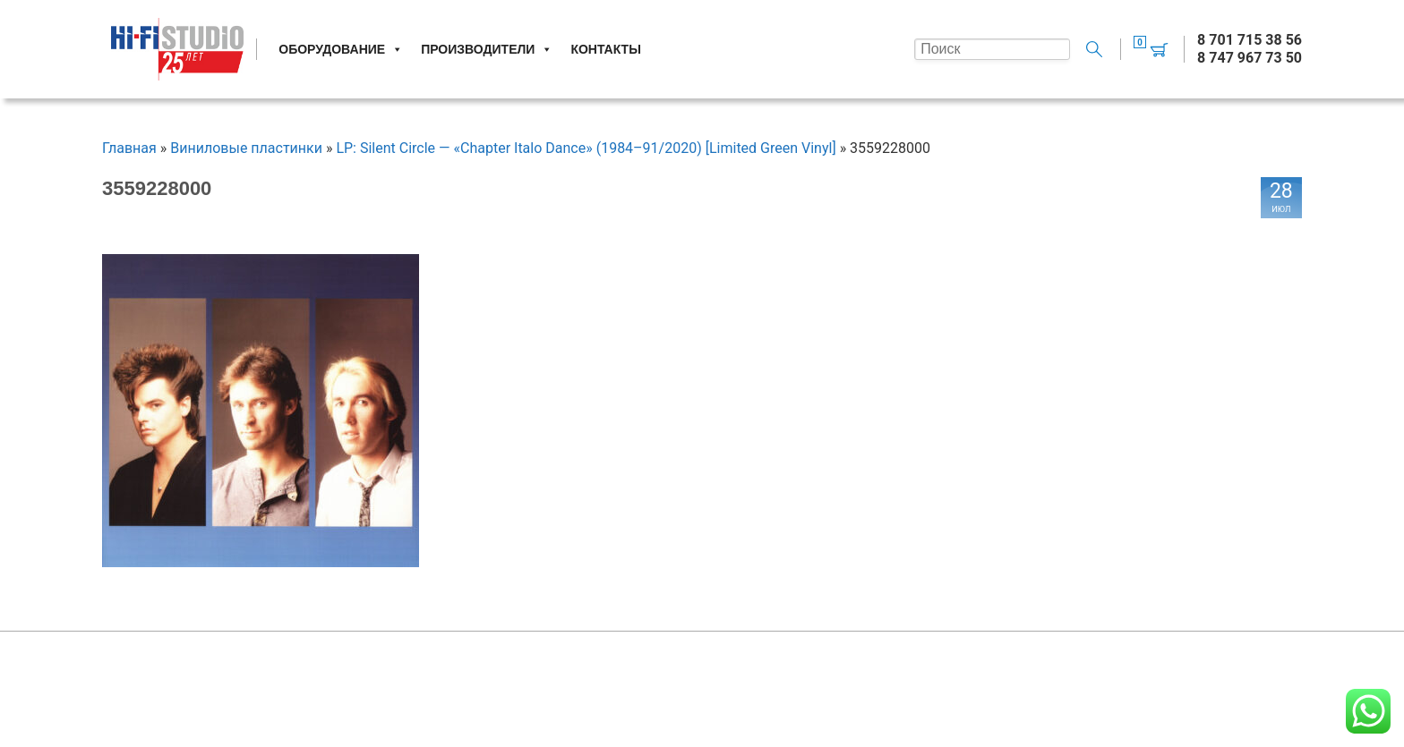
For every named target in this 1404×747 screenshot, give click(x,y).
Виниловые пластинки (246, 148)
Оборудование (340, 49)
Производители (486, 49)
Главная (129, 148)
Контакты (605, 49)
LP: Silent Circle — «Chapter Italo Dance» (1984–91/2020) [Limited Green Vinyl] (585, 148)
